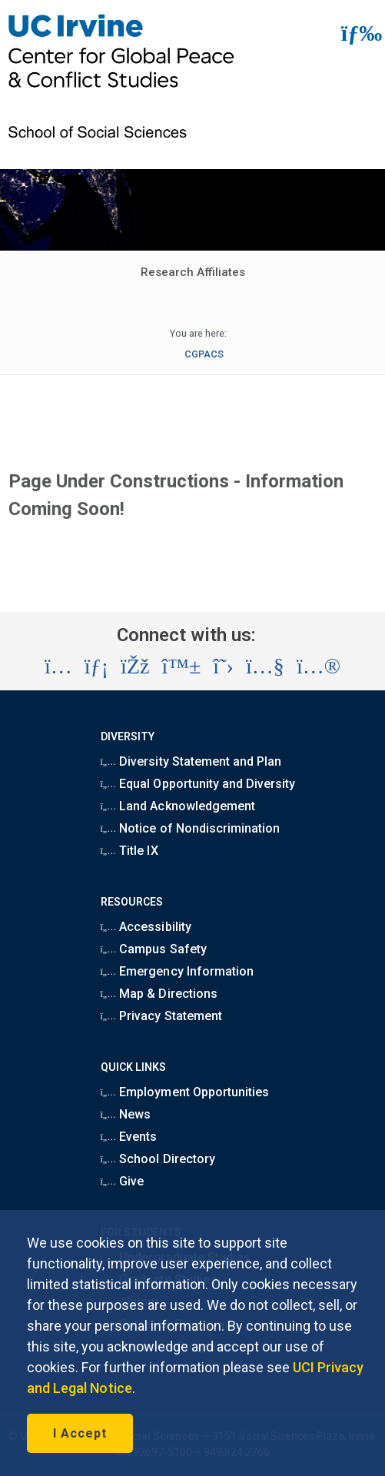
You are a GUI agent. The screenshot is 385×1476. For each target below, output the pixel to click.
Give (122, 1181)
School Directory (158, 1159)
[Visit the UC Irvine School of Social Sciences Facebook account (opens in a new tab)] (135, 666)
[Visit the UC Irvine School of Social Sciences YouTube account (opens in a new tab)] (265, 666)
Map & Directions (159, 993)
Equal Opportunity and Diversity (198, 783)
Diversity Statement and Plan (191, 761)
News (126, 1114)
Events (129, 1136)
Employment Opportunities (185, 1092)
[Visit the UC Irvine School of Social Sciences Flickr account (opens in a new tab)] (318, 666)
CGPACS (204, 354)
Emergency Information (177, 971)
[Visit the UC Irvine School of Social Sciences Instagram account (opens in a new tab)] (58, 666)
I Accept (80, 1433)
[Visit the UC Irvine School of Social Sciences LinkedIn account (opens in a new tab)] (96, 666)
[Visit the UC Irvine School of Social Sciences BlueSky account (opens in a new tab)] (181, 666)
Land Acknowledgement (178, 806)
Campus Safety (154, 949)
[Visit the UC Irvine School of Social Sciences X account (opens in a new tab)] (223, 666)
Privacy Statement (161, 1016)
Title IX (129, 850)
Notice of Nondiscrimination (190, 828)
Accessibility (146, 926)
